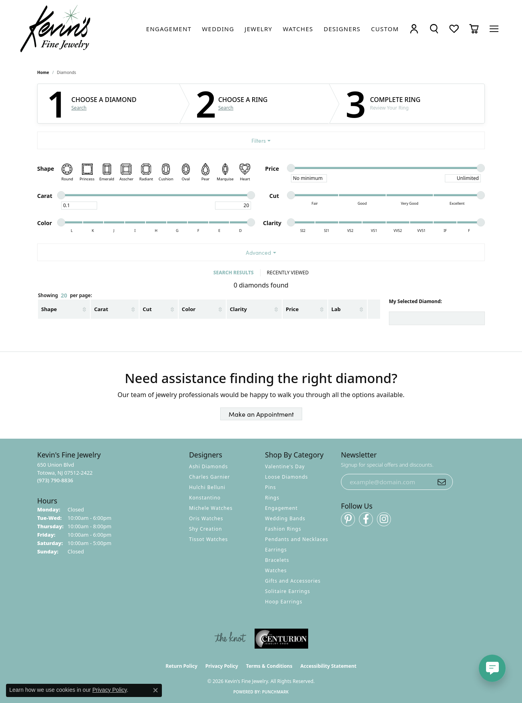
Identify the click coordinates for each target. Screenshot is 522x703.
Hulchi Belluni (207, 487)
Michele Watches (211, 508)
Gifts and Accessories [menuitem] (293, 580)
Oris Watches (206, 518)
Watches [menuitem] (276, 570)
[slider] (291, 168)
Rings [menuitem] (272, 497)
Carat (101, 309)
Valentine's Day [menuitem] (285, 466)
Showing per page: (65, 296)
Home (43, 72)
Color (188, 309)
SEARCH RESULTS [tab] (233, 272)
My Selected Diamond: (415, 301)
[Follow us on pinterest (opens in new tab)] (348, 519)
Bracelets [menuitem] (277, 560)
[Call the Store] (55, 480)
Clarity (238, 309)
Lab (336, 309)
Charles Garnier (209, 476)
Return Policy (181, 666)
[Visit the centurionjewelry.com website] (281, 639)
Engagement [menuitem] (281, 508)
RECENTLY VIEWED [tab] (288, 272)
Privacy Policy (221, 666)
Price (292, 309)
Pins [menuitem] (270, 487)
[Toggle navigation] (494, 29)
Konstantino (205, 497)
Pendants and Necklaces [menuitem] (296, 539)
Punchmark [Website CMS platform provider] (275, 692)
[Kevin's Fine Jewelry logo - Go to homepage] (56, 29)
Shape (49, 309)
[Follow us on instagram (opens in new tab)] (384, 519)
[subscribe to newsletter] (441, 481)
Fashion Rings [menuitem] (283, 528)
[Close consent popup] (155, 690)
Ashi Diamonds (208, 466)
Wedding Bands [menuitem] (285, 518)
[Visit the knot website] (230, 639)
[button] (414, 29)
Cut (147, 309)
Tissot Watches (208, 539)
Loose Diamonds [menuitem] (286, 476)
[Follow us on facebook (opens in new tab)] (366, 519)
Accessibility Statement (328, 666)
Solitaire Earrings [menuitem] (287, 591)
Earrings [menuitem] (276, 549)
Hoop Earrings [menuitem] (283, 601)
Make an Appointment (261, 413)
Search (79, 108)
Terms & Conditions (269, 666)
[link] (169, 29)
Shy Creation (205, 528)
